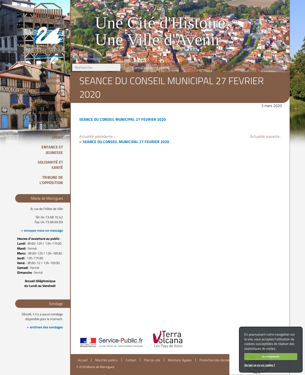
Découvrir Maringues (52, 80)
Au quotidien (50, 112)
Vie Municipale (48, 93)
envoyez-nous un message (43, 230)
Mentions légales (180, 360)
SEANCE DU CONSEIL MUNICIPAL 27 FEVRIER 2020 (122, 119)
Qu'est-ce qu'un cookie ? (259, 365)
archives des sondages (46, 327)
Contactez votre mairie (151, 67)
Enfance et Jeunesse (52, 149)
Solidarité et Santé (50, 164)
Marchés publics (106, 360)
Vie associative (48, 122)
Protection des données (215, 360)
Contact (131, 360)
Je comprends (270, 356)
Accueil (82, 360)
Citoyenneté (51, 103)
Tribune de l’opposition (51, 179)
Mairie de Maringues (100, 366)
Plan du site (152, 360)
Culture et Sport (53, 134)
